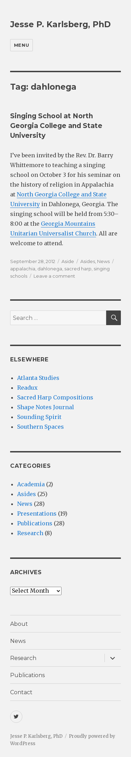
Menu (21, 45)
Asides (87, 261)
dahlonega (49, 268)
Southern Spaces (40, 426)
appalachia (22, 268)
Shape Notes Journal (45, 407)
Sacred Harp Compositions (55, 397)
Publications (34, 523)
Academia (31, 484)
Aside (67, 261)
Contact (21, 692)
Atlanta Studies (38, 377)
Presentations (37, 513)
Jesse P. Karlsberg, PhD (60, 24)
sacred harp (78, 268)
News (103, 261)
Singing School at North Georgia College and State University (56, 126)
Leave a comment (54, 276)
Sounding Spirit (39, 416)
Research (30, 533)
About (19, 624)
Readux (27, 387)
